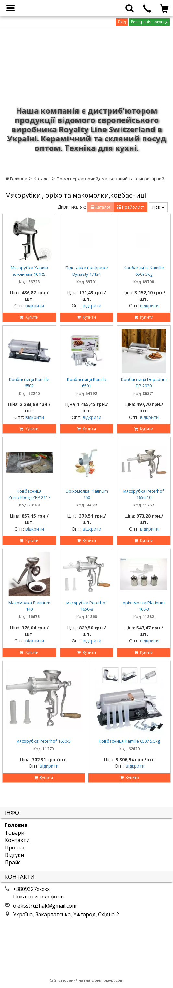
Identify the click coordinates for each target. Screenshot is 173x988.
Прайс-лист (130, 207)
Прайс (12, 862)
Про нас (15, 847)
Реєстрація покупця (149, 22)
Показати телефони (38, 896)
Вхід (122, 22)
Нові (158, 207)
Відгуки (14, 855)
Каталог (42, 179)
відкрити (34, 305)
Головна (16, 179)
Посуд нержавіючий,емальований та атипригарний (110, 179)
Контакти (17, 840)
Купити (29, 317)
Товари (14, 832)
